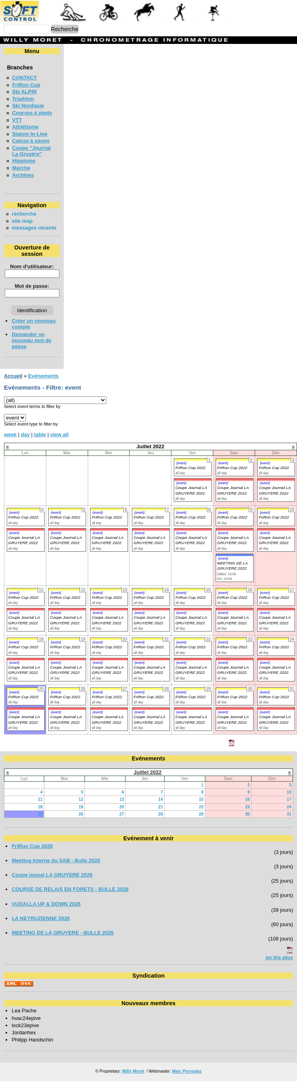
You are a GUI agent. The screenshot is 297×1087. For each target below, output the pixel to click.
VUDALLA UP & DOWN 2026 (46, 910)
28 (160, 820)
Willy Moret (133, 1077)
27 (121, 820)
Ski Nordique (28, 106)
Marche (21, 168)
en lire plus (279, 963)
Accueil (13, 382)
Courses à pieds (32, 113)
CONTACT (24, 78)
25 (40, 820)
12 (81, 805)
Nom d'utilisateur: (31, 272)
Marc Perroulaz (186, 1077)
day (25, 441)
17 (289, 805)
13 (121, 805)
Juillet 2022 (147, 778)
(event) (181, 469)
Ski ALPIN (24, 92)
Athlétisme (25, 127)
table (40, 441)
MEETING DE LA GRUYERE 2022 (232, 571)
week (10, 441)
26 (81, 820)
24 (289, 813)
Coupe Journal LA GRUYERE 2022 (24, 546)
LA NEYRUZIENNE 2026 (41, 924)
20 (121, 813)
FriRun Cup (26, 85)
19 (81, 813)
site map (22, 221)
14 (160, 805)
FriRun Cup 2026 (32, 852)
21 (160, 813)
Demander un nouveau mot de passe (31, 346)
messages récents (24, 231)
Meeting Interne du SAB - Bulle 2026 (56, 866)
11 (40, 805)
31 (289, 820)
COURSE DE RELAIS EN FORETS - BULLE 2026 (70, 895)
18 (40, 813)
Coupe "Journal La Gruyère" (31, 151)
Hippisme (23, 161)
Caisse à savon (30, 141)
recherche (24, 214)
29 (201, 820)
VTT (17, 120)
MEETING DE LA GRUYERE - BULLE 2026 (63, 939)
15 (201, 805)
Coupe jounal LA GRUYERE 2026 (52, 881)
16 (247, 805)
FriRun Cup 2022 (190, 473)
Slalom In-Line (29, 134)
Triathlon (23, 99)
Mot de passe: (31, 292)
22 (201, 813)
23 (247, 813)
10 (289, 798)
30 (247, 820)
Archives (23, 175)
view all (59, 441)
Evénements (43, 382)
